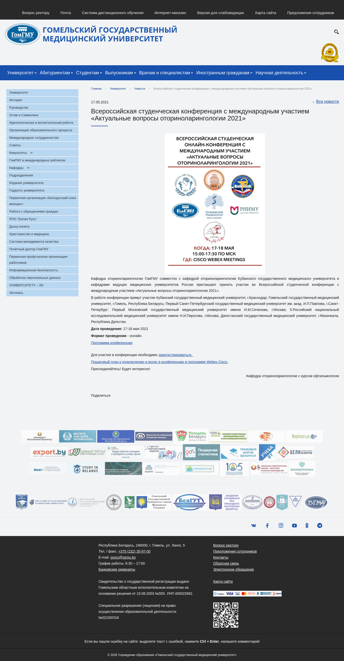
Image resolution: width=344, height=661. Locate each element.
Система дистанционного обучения (112, 13)
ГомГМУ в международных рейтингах (37, 160)
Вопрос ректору (35, 13)
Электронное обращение (233, 569)
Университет (20, 72)
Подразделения (21, 175)
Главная (96, 88)
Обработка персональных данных (35, 278)
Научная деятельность (279, 72)
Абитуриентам (55, 72)
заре (162, 355)
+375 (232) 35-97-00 (134, 551)
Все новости (325, 101)
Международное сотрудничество (34, 138)
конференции (121, 343)
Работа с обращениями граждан (33, 211)
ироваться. (183, 355)
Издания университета (26, 183)
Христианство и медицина (29, 234)
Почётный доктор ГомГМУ (28, 249)
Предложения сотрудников (310, 13)
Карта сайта (265, 13)
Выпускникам (119, 72)
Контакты (220, 557)
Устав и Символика (23, 115)
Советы (15, 145)
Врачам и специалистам (164, 72)
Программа (100, 343)
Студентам (87, 72)
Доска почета (19, 226)
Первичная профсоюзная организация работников (38, 260)
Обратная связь (226, 563)
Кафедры (16, 168)
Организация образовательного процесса (40, 130)
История (15, 100)
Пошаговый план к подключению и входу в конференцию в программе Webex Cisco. (159, 362)
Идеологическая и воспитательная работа (41, 122)
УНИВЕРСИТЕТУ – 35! (26, 285)
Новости (140, 88)
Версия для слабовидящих (220, 13)
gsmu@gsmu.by (123, 557)
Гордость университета (26, 190)
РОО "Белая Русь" (23, 219)
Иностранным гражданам (222, 72)
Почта (65, 13)
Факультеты (18, 153)
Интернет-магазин (170, 13)
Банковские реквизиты (116, 569)
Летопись (16, 293)
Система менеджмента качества (33, 241)
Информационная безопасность (33, 270)
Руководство (18, 107)
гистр (170, 355)
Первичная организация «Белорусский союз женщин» (42, 201)
